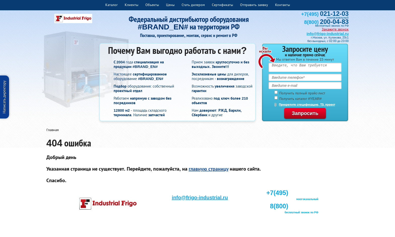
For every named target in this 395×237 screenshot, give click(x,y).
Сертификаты (222, 5)
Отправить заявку (254, 5)
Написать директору (4, 97)
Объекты (152, 5)
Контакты (282, 5)
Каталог (111, 5)
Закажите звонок (335, 29)
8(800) (326, 22)
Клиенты (131, 5)
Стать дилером (193, 5)
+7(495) (325, 14)
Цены (170, 5)
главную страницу (208, 169)
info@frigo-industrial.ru (328, 33)
